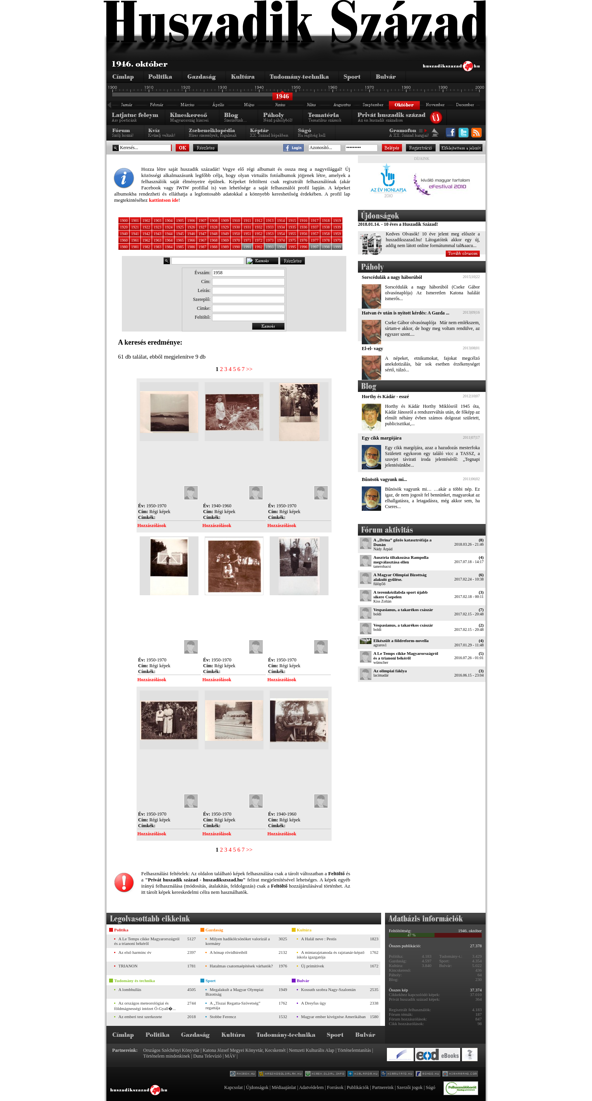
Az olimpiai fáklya (390, 670)
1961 (135, 240)
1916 (303, 220)
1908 (213, 220)
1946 (191, 234)
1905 (180, 220)
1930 (236, 227)
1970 (236, 240)
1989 (225, 247)
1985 (180, 247)
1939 (337, 227)
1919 (337, 220)
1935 (292, 227)
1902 (146, 220)
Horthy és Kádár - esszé (385, 396)
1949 (225, 234)
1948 (213, 234)
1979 (337, 240)
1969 (225, 240)
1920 (124, 227)
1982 (146, 247)
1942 (146, 234)
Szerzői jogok (410, 1087)
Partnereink (383, 1087)
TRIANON (128, 966)
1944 (169, 234)
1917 (314, 220)
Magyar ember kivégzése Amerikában (333, 1016)
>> (249, 369)
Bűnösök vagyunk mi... (384, 479)
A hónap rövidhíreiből (228, 952)
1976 (303, 240)
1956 (303, 234)
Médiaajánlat (284, 1087)
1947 (202, 234)
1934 (281, 227)
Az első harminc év (134, 952)
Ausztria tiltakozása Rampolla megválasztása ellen (400, 559)
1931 (247, 227)
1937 (314, 227)
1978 (326, 240)
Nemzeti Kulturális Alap (311, 1050)
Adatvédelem (311, 1087)
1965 (180, 240)
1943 (157, 234)
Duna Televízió (207, 1056)
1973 (270, 240)
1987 (202, 247)
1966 (191, 240)
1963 (157, 240)
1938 (326, 227)
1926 (191, 227)
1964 (169, 240)
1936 (303, 227)
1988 (213, 247)
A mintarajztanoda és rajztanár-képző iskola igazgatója (330, 954)
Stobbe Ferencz (223, 1016)
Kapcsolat (233, 1087)
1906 (191, 220)
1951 (247, 234)
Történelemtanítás (354, 1050)
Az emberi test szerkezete (140, 1016)
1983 (157, 247)
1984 (169, 247)
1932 (258, 227)
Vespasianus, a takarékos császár (403, 609)
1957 (314, 234)
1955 (292, 234)
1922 (146, 227)
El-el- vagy (372, 348)
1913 (270, 220)
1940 (124, 234)
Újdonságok (257, 1087)
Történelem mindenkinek (166, 1056)
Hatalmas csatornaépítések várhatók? (241, 966)
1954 (281, 234)
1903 (157, 220)
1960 (124, 240)
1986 (191, 247)
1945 (180, 234)
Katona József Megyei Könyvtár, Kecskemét (244, 1050)
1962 (146, 240)
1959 (337, 234)
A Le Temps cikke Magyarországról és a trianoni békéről (405, 655)
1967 (202, 240)
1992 (258, 247)
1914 (281, 220)
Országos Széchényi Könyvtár (171, 1050)
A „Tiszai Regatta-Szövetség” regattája (232, 1005)
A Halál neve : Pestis (319, 938)
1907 (202, 220)
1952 (258, 234)
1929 (225, 227)
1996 (303, 247)
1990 (236, 247)
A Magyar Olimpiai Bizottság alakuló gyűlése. (400, 577)
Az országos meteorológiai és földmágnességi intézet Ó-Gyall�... (145, 1006)
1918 (326, 220)
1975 (292, 240)
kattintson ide (163, 200)
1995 (292, 247)
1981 (135, 247)
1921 (135, 227)
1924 (169, 227)
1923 (157, 227)
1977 (314, 240)
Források (335, 1087)
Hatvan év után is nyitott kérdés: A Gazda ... (405, 313)
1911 (247, 220)
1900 (124, 220)
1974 (281, 240)
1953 (270, 234)
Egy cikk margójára (382, 438)
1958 (326, 234)
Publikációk (358, 1087)
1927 (202, 227)
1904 (169, 220)
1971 (247, 240)
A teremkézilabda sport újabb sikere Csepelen (400, 594)
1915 (292, 220)
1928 (213, 227)
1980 (124, 247)
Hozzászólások (151, 525)
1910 (236, 220)
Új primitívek (312, 966)
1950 (236, 234)
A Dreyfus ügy (313, 1003)
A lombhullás (129, 989)
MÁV (230, 1056)
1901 (135, 220)
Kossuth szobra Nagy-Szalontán (328, 989)
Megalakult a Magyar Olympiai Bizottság (234, 991)
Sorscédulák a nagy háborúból (392, 277)
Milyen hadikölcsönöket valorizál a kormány (237, 941)
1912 (258, 220)
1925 (180, 227)
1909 (225, 220)
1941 (135, 234)
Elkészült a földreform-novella (401, 640)
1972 (258, 240)
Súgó (430, 1087)
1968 (213, 240)
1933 (270, 227)
